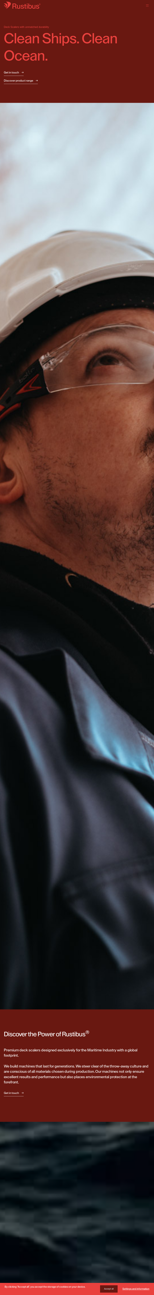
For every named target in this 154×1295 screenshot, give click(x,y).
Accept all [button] (109, 1289)
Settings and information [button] (135, 1289)
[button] (147, 565)
